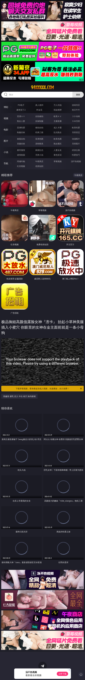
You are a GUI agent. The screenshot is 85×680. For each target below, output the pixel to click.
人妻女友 (58, 150)
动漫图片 (76, 138)
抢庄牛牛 (76, 109)
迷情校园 (21, 155)
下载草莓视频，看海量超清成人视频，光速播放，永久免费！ (49, 388)
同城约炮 (21, 161)
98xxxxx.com (42, 87)
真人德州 (39, 105)
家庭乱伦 (39, 150)
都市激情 (21, 150)
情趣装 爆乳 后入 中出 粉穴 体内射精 (19, 396)
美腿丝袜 (21, 143)
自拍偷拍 (39, 116)
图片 (6, 140)
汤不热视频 (76, 161)
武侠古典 (76, 150)
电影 (6, 129)
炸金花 (39, 109)
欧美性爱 (76, 127)
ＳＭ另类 (76, 121)
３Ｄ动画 (76, 116)
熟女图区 (58, 143)
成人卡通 (58, 127)
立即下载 (62, 673)
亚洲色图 (39, 138)
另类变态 (76, 132)
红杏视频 (21, 166)
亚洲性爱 (21, 127)
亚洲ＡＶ (21, 116)
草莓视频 (58, 161)
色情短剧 (39, 166)
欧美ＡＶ (58, 116)
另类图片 (76, 143)
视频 (6, 118)
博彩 (6, 107)
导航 (6, 163)
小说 (6, 152)
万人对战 (58, 105)
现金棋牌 (58, 109)
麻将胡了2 (21, 109)
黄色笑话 (58, 155)
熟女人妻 (21, 121)
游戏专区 (76, 105)
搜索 (78, 94)
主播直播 (58, 121)
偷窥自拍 (21, 138)
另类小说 (39, 155)
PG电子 (21, 105)
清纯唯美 (39, 143)
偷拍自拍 (39, 127)
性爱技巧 (76, 155)
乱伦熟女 (58, 132)
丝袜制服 (39, 121)
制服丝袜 (21, 132)
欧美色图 (58, 138)
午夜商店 (39, 161)
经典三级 (39, 132)
